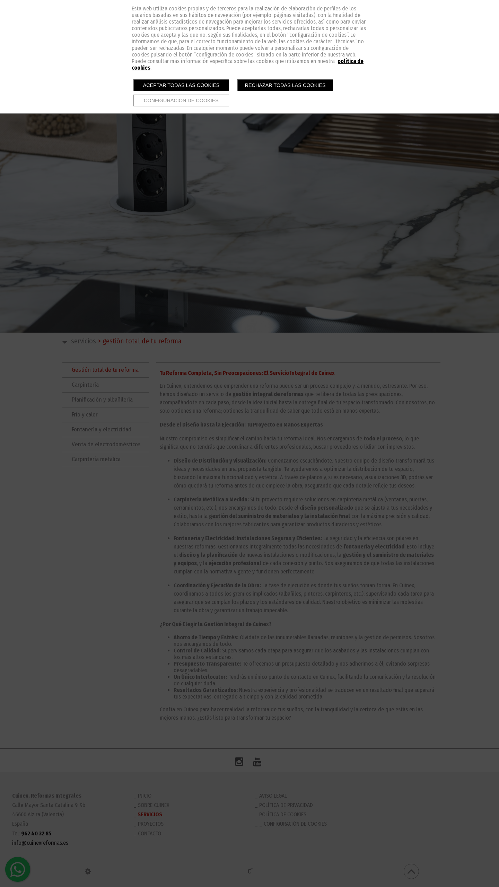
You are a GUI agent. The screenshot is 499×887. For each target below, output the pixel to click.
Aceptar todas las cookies (181, 85)
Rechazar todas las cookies (285, 85)
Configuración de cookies (181, 100)
